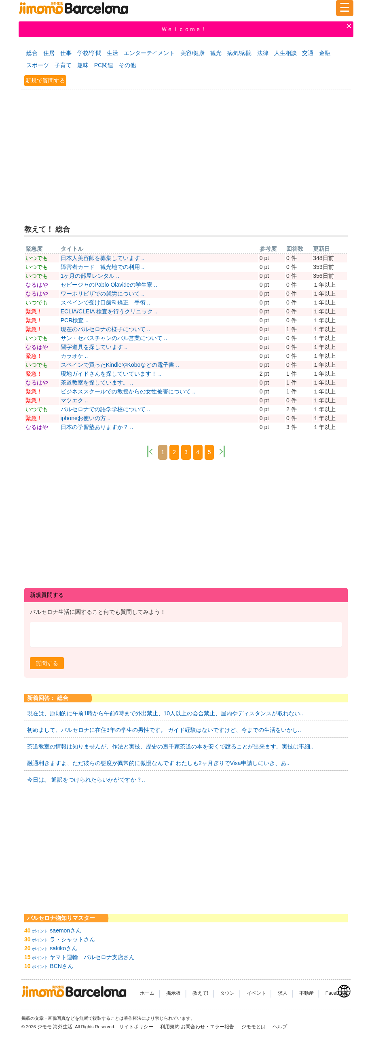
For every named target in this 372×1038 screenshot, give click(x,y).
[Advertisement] (186, 151)
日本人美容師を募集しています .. (103, 258)
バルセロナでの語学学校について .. (105, 409)
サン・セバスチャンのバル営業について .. (114, 338)
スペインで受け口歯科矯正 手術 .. (105, 302)
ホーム (147, 993)
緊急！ (33, 311)
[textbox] (186, 634)
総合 (32, 53)
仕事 (66, 53)
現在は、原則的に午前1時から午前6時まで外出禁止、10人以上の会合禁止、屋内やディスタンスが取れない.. (165, 713)
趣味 (83, 65)
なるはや (36, 284)
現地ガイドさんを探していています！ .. (111, 373)
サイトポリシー (136, 1027)
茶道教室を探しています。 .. (97, 382)
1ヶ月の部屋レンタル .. (90, 276)
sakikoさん (63, 948)
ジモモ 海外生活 (54, 1027)
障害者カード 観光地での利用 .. (103, 267)
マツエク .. (74, 400)
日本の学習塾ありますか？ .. (97, 427)
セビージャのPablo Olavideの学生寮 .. (109, 284)
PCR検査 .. (75, 320)
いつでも (36, 258)
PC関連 (103, 65)
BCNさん (61, 966)
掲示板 (173, 993)
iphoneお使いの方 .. (86, 418)
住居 (49, 53)
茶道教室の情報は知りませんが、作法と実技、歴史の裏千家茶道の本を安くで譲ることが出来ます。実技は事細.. (170, 746)
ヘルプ (280, 1027)
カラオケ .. (74, 356)
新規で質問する (45, 80)
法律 (262, 53)
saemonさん (65, 930)
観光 (216, 53)
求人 (282, 993)
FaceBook (336, 993)
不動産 (306, 993)
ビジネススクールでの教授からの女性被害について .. (128, 391)
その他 (127, 65)
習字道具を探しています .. (94, 347)
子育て (63, 65)
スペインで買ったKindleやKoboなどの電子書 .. (120, 365)
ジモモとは (254, 1027)
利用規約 (170, 1027)
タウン (227, 993)
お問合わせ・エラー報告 (208, 1027)
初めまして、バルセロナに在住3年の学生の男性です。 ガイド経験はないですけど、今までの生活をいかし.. (164, 730)
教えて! (200, 993)
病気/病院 (239, 53)
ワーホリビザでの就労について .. (103, 293)
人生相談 (285, 53)
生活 (112, 53)
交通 (307, 53)
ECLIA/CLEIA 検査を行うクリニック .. (109, 311)
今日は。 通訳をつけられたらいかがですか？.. (86, 779)
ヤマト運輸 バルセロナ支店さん (92, 957)
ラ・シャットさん (72, 939)
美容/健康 (192, 53)
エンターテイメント (149, 53)
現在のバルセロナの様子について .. (105, 329)
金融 (324, 53)
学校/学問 (89, 53)
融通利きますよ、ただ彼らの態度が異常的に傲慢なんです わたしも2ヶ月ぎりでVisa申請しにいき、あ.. (158, 763)
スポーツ (37, 65)
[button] (47, 663)
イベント (256, 993)
